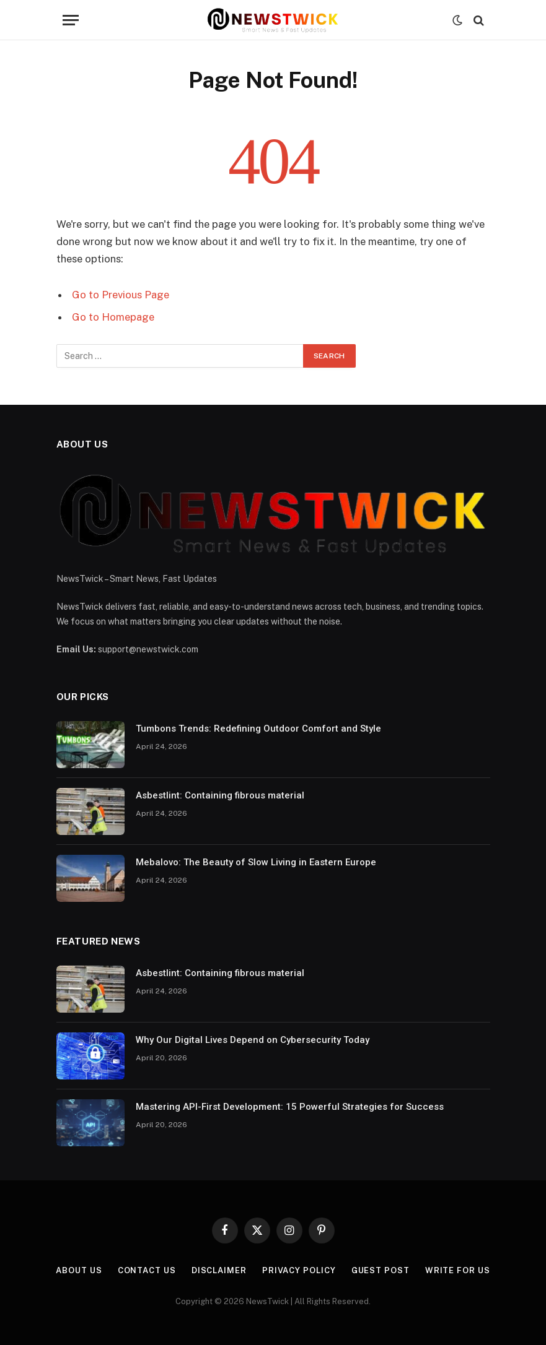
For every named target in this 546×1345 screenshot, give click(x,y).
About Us (79, 1270)
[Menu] (71, 20)
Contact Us (147, 1270)
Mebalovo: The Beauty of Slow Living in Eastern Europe (256, 862)
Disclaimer (219, 1270)
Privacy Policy (299, 1270)
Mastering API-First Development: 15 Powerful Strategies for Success (290, 1106)
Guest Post (380, 1270)
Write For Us (457, 1270)
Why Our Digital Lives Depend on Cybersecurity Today (252, 1039)
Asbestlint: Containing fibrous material (220, 795)
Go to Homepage (113, 317)
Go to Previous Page (120, 294)
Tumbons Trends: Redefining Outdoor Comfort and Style (258, 728)
